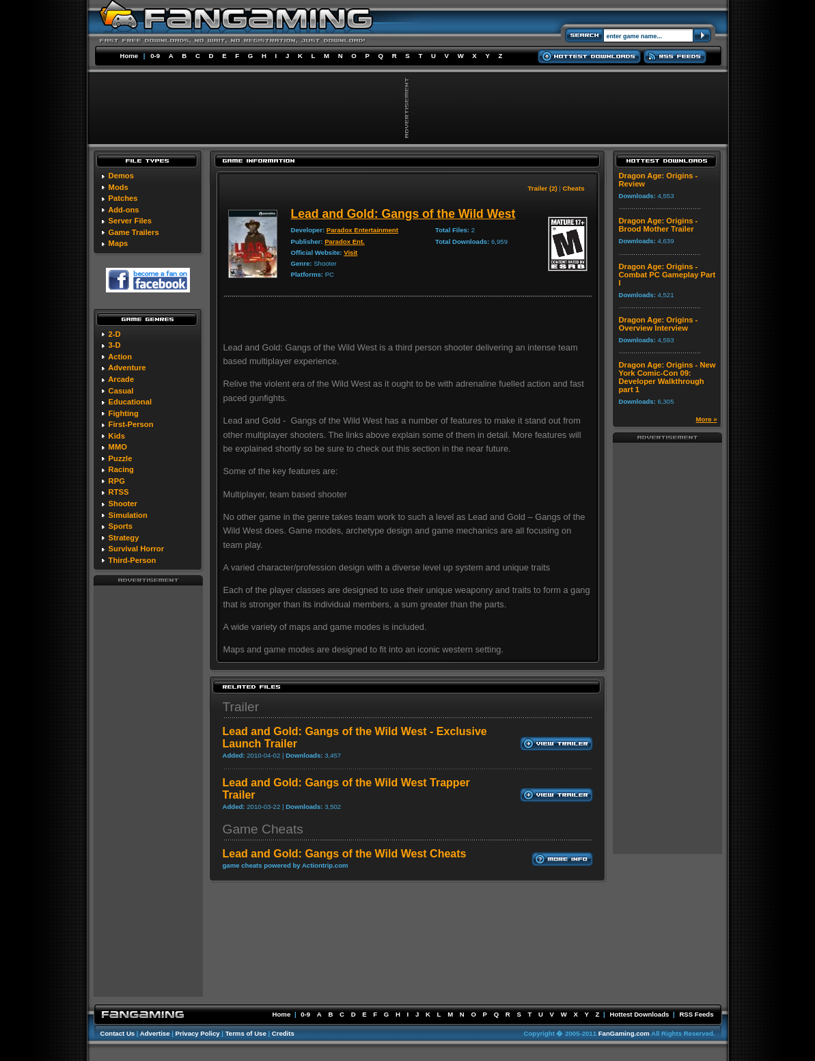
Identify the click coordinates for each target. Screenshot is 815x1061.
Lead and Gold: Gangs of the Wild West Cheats (345, 853)
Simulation (128, 515)
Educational (130, 402)
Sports (121, 526)
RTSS (119, 492)
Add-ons (123, 210)
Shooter (123, 503)
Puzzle (121, 458)
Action (120, 357)
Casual (121, 391)
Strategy (124, 538)
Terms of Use (245, 1033)
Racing (121, 469)
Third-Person (132, 560)
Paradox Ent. (344, 241)
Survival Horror (136, 549)
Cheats (574, 188)
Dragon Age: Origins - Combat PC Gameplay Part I (667, 274)
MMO (118, 447)
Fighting (124, 413)
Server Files (130, 221)
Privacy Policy (198, 1033)
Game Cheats (263, 829)
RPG (117, 481)
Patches (123, 198)
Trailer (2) (542, 188)
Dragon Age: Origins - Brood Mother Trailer (658, 225)
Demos (121, 175)
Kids (117, 436)
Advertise (155, 1033)
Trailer (241, 707)
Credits (283, 1033)
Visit (350, 252)
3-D (115, 345)
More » (706, 419)
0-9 (155, 55)
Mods (118, 187)
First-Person (131, 424)
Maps (118, 243)
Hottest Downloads (639, 1014)
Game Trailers (134, 232)
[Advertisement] (148, 790)
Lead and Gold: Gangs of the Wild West (403, 214)
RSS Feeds (696, 1014)
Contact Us (117, 1033)
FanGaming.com (624, 1033)
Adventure (127, 367)
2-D (115, 334)
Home (129, 55)
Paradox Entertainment (362, 230)
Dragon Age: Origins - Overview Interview (658, 324)
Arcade (121, 379)
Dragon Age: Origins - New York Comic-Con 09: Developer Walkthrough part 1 (667, 377)
